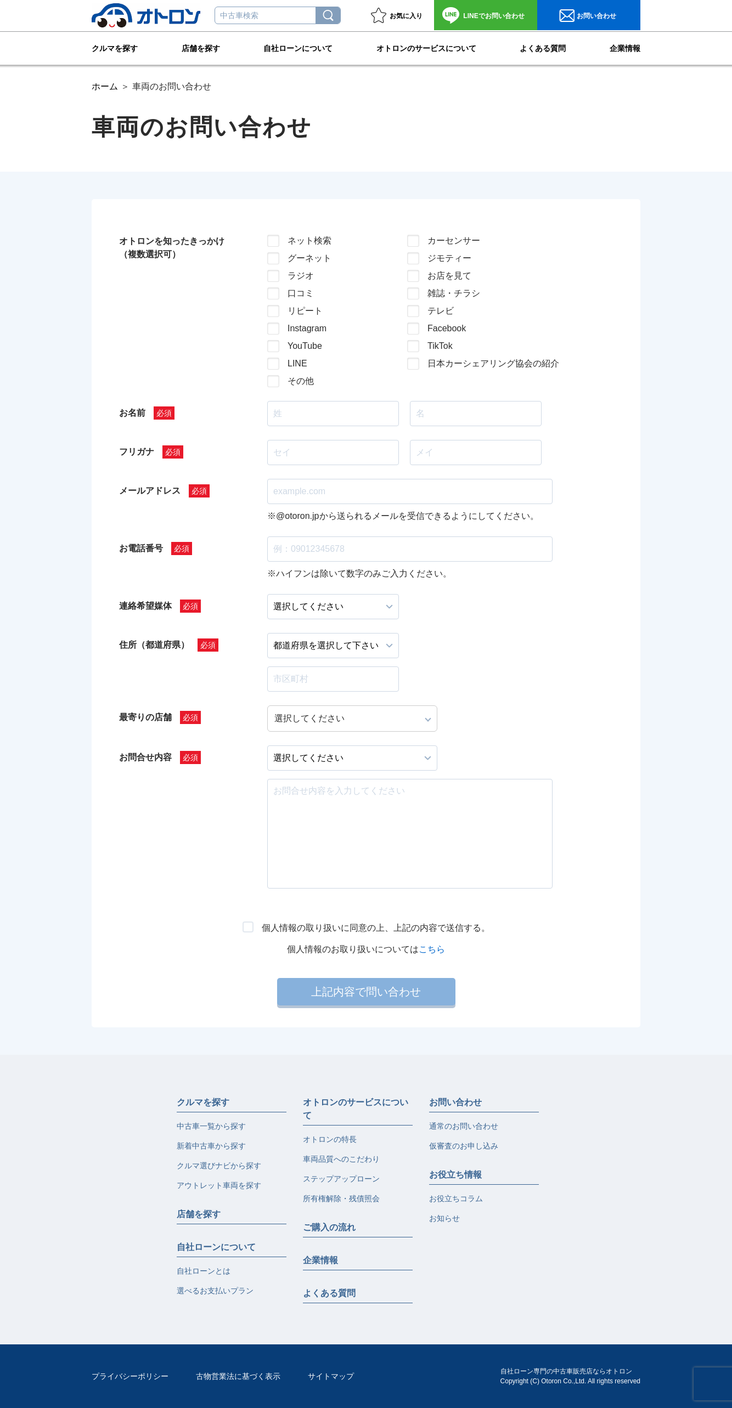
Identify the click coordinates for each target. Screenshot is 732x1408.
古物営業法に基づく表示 (238, 1376)
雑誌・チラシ (453, 293)
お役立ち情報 (455, 1174)
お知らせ (444, 1218)
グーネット (309, 258)
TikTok (440, 345)
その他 (301, 381)
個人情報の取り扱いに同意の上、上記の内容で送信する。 (376, 927)
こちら (432, 949)
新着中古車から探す (211, 1145)
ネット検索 (309, 240)
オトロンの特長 (330, 1139)
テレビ (440, 310)
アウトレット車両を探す (219, 1185)
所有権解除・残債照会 (341, 1198)
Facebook (446, 328)
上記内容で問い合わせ (366, 992)
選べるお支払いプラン (215, 1290)
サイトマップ (331, 1376)
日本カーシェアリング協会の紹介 (484, 363)
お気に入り (406, 16)
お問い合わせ (493, 16)
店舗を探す (201, 47)
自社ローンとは (203, 1270)
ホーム (105, 86)
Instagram (307, 328)
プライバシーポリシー (130, 1376)
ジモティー (449, 258)
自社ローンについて (298, 47)
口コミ (301, 293)
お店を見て (449, 275)
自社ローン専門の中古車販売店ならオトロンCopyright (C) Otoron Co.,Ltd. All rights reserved (570, 1376)
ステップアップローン (341, 1178)
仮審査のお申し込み (463, 1145)
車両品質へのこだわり (341, 1159)
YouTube (305, 345)
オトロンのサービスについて (426, 47)
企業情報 (625, 47)
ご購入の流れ (329, 1227)
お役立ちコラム (456, 1198)
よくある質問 (543, 47)
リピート (305, 310)
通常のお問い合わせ (463, 1126)
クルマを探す (115, 47)
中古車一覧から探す (211, 1126)
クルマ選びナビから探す (219, 1165)
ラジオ (301, 275)
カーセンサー (453, 240)
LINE (297, 363)
